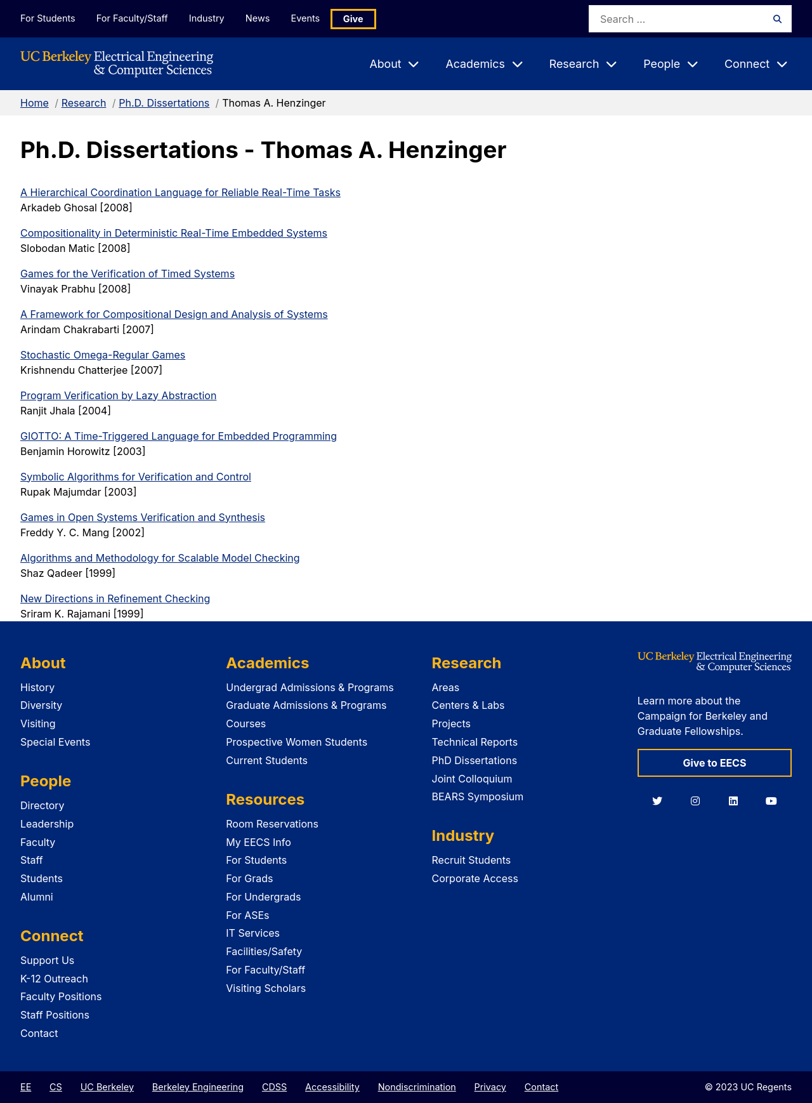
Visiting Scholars (266, 988)
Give (356, 18)
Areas (446, 687)
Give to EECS (714, 762)
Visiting (38, 723)
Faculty (37, 842)
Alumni (36, 896)
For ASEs (247, 915)
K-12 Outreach (54, 978)
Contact (39, 1033)
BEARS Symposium (478, 796)
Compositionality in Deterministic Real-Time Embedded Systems (173, 233)
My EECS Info (258, 842)
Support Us (47, 960)
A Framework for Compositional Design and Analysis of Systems (174, 314)
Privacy (490, 1086)
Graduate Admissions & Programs (306, 705)
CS (55, 1086)
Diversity (41, 705)
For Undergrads (263, 896)
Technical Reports (475, 742)
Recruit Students (471, 860)
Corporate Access (475, 878)
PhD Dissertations (475, 760)
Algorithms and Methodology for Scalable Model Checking (160, 558)
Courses (246, 723)
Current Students (267, 760)
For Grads (249, 878)
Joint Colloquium (472, 778)
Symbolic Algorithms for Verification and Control (135, 476)
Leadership (47, 823)
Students (41, 878)
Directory (42, 805)
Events (308, 18)
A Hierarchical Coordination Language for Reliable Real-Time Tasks (180, 192)
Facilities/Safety (264, 951)
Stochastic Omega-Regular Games (102, 354)
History (37, 687)
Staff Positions (54, 1014)
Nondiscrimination (417, 1086)
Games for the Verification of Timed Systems (127, 273)
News (259, 18)
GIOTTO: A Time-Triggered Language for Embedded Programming (178, 436)
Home (34, 102)
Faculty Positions (61, 996)
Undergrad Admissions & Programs (310, 687)
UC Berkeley (107, 1086)
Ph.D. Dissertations (164, 102)
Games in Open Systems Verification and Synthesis (142, 517)
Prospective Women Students (296, 742)
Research (84, 102)
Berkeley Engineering (198, 1086)
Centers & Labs (468, 705)
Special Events (55, 742)
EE (25, 1086)
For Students (47, 18)
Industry (208, 18)
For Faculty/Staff (132, 18)
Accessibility (332, 1086)
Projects (451, 723)
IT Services (253, 933)
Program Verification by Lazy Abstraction (118, 395)
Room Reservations (272, 823)
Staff (31, 860)
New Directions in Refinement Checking (115, 598)
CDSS (274, 1086)
